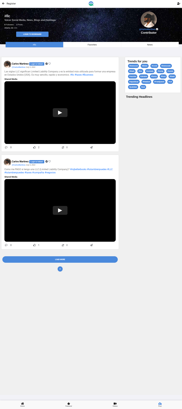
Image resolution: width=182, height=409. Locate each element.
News (150, 44)
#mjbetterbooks (78, 169)
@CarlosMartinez (18, 67)
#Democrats (166, 66)
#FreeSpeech (159, 82)
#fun (140, 71)
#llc (34, 44)
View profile (153, 246)
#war (143, 87)
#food (163, 76)
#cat (170, 82)
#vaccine (132, 76)
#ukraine (143, 76)
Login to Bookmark (32, 34)
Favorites (92, 44)
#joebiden (133, 87)
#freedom (146, 82)
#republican (133, 82)
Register (10, 3)
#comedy (149, 71)
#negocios (50, 172)
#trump (160, 71)
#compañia (38, 172)
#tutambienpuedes (97, 169)
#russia (170, 71)
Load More (60, 259)
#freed (172, 76)
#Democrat (133, 66)
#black (131, 71)
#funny (154, 76)
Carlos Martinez (20, 63)
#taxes (78, 74)
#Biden (144, 66)
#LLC (110, 169)
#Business (87, 74)
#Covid (154, 66)
